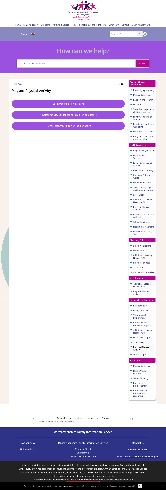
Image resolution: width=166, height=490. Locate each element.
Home (25, 2)
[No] (162, 486)
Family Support (38, 2)
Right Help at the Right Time (100, 2)
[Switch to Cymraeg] (25, 12)
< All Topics (18, 62)
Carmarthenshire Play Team (68, 82)
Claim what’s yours (148, 2)
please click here (83, 478)
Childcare (53, 2)
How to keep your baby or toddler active (68, 104)
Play (81, 2)
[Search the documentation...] (76, 42)
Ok (140, 486)
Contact (133, 2)
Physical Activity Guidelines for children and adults (68, 93)
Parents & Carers (68, 2)
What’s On (122, 2)
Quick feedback (27, 427)
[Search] (139, 12)
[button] (119, 62)
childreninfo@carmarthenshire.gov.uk (141, 434)
